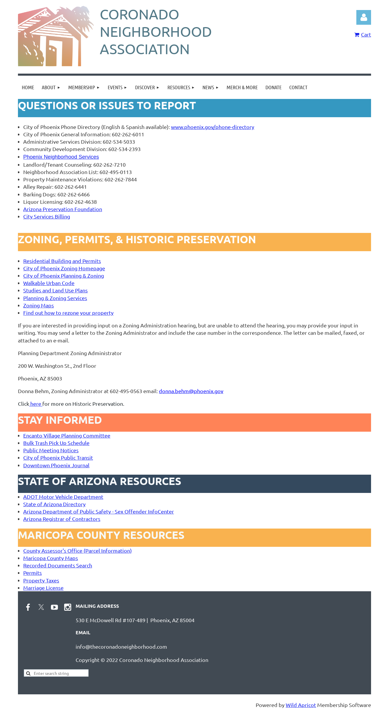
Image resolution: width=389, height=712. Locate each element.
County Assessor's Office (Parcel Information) (77, 550)
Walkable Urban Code (48, 283)
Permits (32, 572)
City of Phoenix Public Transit (58, 457)
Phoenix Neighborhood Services (61, 157)
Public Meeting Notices (51, 450)
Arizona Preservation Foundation (62, 209)
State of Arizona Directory (54, 504)
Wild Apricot (301, 705)
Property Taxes (41, 580)
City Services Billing (46, 216)
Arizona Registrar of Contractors (61, 519)
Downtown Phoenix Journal (56, 465)
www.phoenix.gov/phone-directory (212, 127)
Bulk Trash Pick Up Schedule (56, 443)
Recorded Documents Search (57, 565)
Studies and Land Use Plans (55, 290)
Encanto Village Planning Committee (66, 435)
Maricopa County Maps (50, 558)
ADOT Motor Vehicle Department (63, 497)
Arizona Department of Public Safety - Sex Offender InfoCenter (98, 511)
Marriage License (43, 587)
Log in (363, 17)
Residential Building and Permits (62, 261)
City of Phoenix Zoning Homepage (64, 268)
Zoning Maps (38, 305)
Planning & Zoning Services (55, 298)
